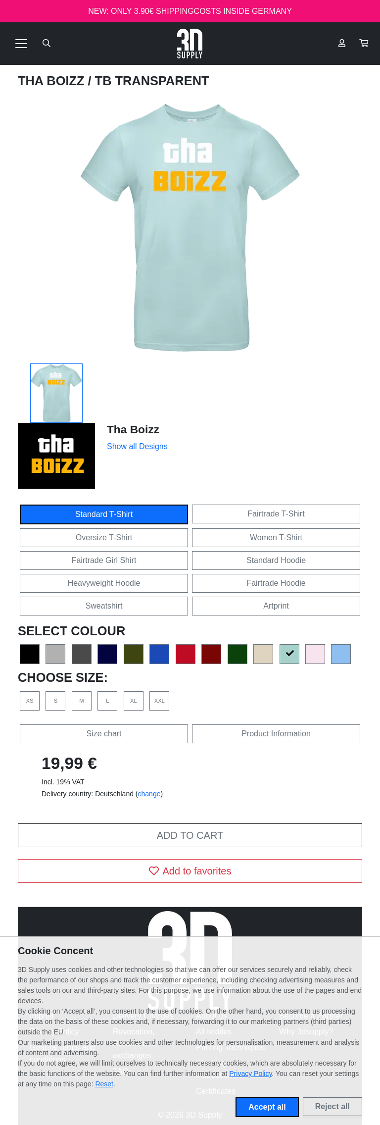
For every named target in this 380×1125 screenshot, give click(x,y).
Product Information (276, 733)
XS (30, 701)
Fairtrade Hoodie (275, 583)
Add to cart (190, 835)
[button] (363, 43)
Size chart (103, 733)
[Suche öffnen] (46, 43)
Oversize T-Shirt (104, 537)
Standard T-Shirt (104, 514)
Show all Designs (137, 446)
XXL (159, 701)
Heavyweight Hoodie (104, 583)
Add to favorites (190, 871)
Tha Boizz (53, 81)
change (149, 794)
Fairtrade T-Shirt (275, 514)
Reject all (332, 1106)
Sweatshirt (104, 606)
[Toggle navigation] (21, 43)
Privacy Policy (250, 1073)
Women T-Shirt (276, 537)
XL (133, 701)
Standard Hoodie (276, 560)
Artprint (276, 606)
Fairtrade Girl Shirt (104, 560)
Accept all (267, 1107)
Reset (104, 1084)
